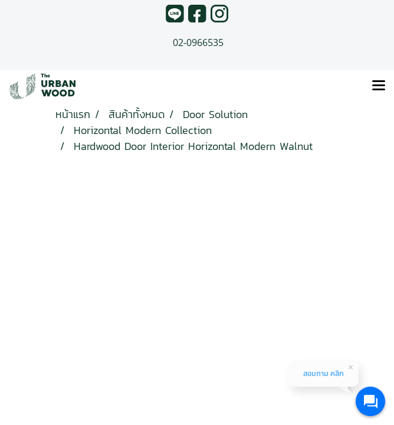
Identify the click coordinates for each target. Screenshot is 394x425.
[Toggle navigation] (379, 86)
